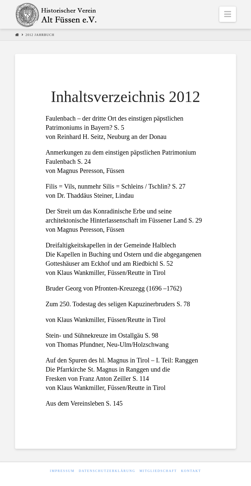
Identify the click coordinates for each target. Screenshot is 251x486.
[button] (227, 14)
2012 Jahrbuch (39, 35)
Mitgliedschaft (158, 471)
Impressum (62, 471)
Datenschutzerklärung (107, 471)
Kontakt (191, 471)
